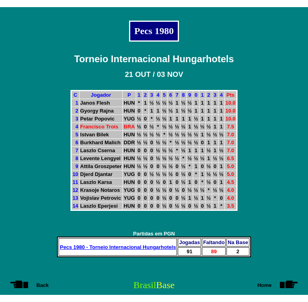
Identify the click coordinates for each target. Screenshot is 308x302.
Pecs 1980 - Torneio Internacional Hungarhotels (118, 247)
